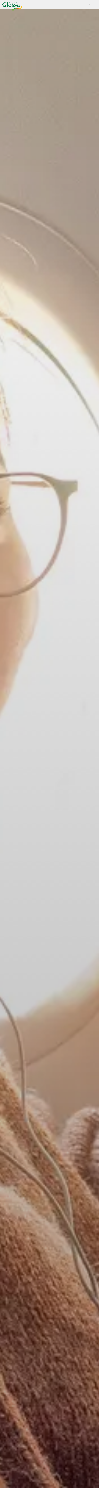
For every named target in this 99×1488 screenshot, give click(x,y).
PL (87, 5)
